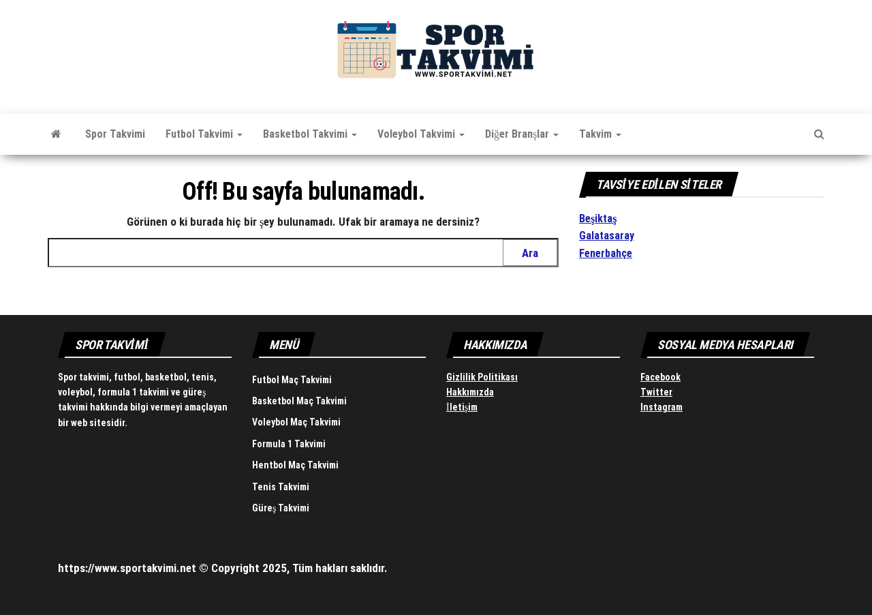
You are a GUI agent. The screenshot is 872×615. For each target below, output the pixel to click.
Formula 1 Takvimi (289, 443)
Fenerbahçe (605, 253)
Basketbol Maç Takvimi (299, 400)
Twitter (656, 392)
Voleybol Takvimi (421, 133)
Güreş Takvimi (280, 507)
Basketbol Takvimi (310, 133)
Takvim (600, 133)
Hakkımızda (470, 392)
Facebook (660, 377)
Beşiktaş (598, 218)
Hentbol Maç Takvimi (295, 465)
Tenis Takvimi (280, 486)
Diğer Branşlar (522, 133)
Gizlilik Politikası (482, 377)
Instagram (661, 407)
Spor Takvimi (115, 133)
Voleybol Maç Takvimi (296, 422)
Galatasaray (606, 235)
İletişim (462, 407)
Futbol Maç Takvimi (292, 379)
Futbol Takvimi (204, 133)
